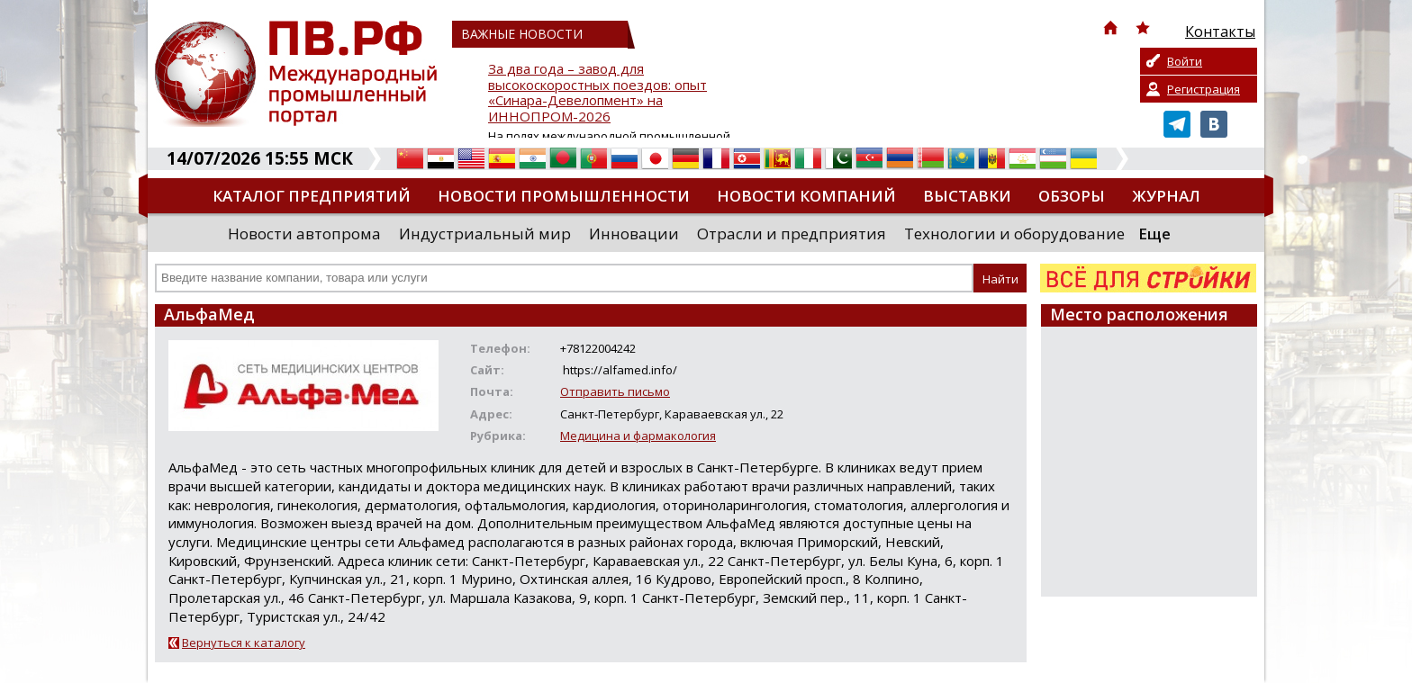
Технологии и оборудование (1014, 233)
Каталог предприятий (312, 195)
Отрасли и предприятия (791, 233)
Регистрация (1203, 89)
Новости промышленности (564, 195)
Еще (1154, 233)
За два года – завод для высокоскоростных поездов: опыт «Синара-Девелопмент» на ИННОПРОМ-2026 (597, 93)
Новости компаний (806, 195)
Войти (1184, 61)
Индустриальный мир (485, 233)
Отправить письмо (615, 391)
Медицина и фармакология (638, 435)
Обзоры (1071, 195)
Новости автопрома (304, 233)
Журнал (1166, 195)
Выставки (967, 195)
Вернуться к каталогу (243, 642)
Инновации (634, 233)
